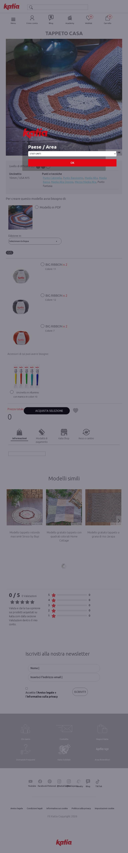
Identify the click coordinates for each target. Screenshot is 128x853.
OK (72, 162)
